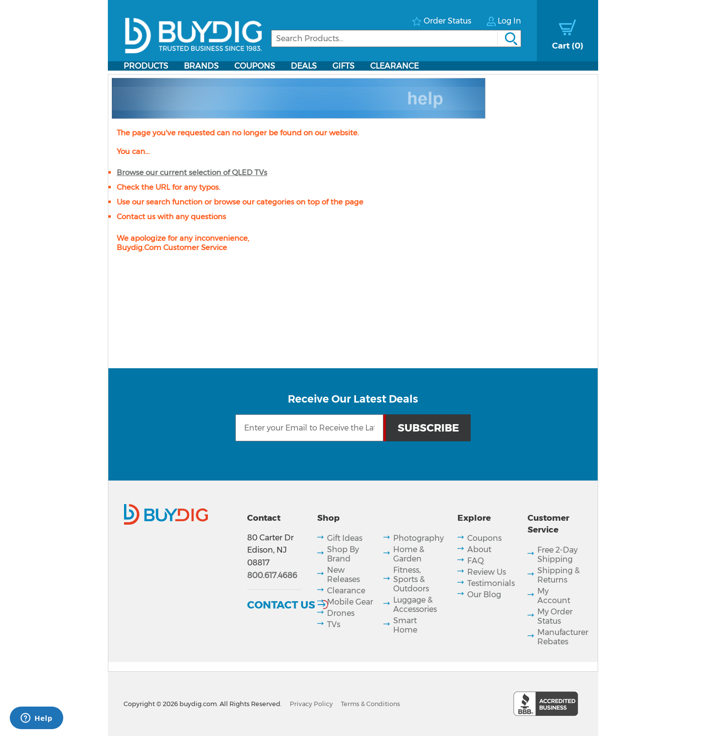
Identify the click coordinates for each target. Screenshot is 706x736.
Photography (418, 538)
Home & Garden (408, 554)
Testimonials (491, 583)
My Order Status (555, 616)
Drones (340, 613)
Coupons (254, 66)
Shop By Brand (343, 554)
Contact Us (281, 604)
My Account (553, 595)
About (479, 549)
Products (146, 66)
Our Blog (484, 594)
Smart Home (405, 625)
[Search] (396, 38)
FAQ (475, 560)
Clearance (394, 66)
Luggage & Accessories (415, 604)
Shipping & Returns (558, 575)
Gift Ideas (344, 538)
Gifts (343, 66)
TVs (333, 624)
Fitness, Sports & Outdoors (411, 579)
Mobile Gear (350, 602)
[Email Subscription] (309, 427)
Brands (201, 66)
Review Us (486, 572)
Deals (304, 66)
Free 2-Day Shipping (557, 554)
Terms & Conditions (370, 704)
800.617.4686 (272, 575)
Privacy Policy (311, 704)
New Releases (343, 574)
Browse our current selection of (192, 172)
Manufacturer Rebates (562, 637)
